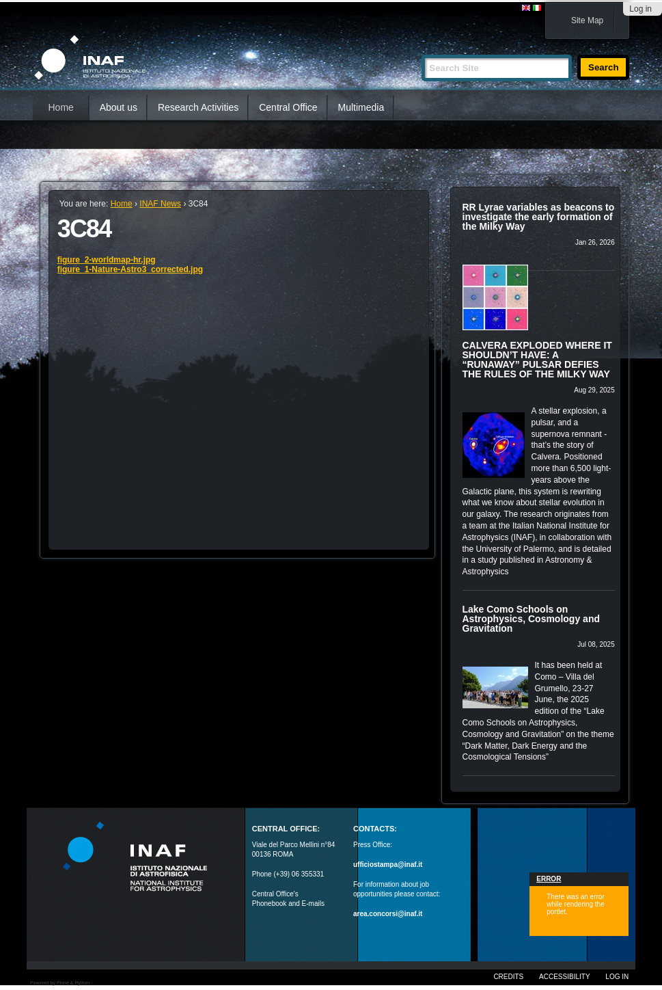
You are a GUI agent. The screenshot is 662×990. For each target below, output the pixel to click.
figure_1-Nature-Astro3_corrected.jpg (130, 269)
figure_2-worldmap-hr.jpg (106, 260)
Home (60, 107)
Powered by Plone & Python (59, 982)
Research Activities (198, 107)
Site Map (587, 20)
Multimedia (361, 107)
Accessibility (564, 976)
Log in (640, 9)
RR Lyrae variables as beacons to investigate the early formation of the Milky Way (539, 217)
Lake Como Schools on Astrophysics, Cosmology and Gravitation (531, 619)
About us (118, 107)
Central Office (288, 107)
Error (548, 879)
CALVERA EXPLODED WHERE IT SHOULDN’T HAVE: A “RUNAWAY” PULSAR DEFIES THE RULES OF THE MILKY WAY (537, 359)
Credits (508, 976)
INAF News (160, 204)
